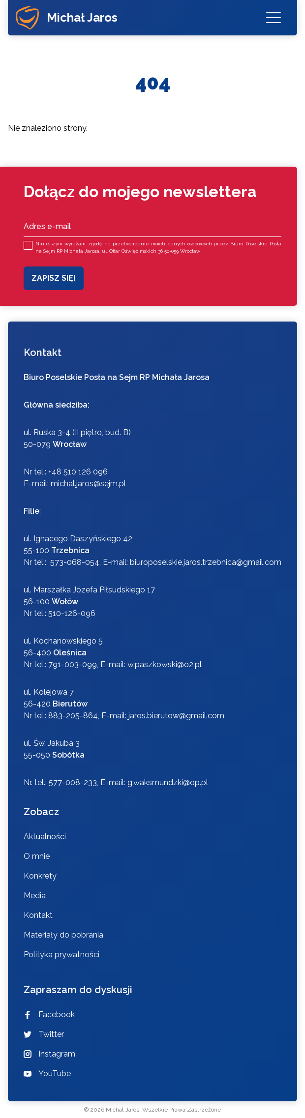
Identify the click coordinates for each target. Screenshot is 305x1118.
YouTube (47, 1073)
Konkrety (40, 876)
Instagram (49, 1054)
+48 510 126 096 (78, 471)
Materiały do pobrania (63, 935)
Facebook (49, 1014)
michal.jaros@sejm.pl (88, 483)
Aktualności (45, 836)
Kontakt (38, 915)
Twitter (44, 1034)
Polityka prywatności (61, 954)
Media (35, 895)
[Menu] (273, 17)
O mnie (37, 856)
